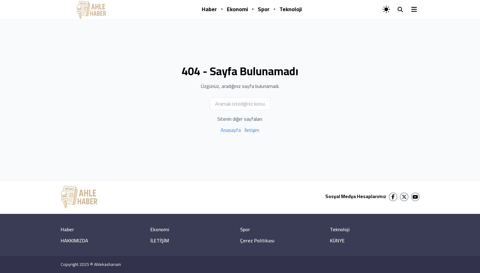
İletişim (251, 130)
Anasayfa (231, 130)
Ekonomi (237, 9)
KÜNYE (337, 240)
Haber (209, 9)
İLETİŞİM (159, 240)
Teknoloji (290, 9)
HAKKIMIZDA (74, 240)
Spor (264, 9)
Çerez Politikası (257, 240)
